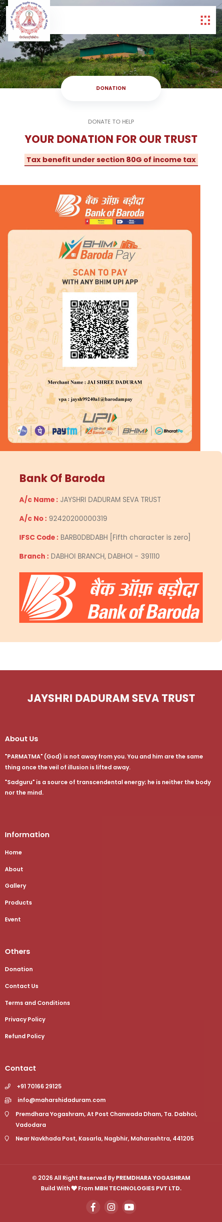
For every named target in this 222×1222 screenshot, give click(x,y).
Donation (19, 969)
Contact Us (21, 986)
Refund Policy (24, 1036)
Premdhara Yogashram (153, 1178)
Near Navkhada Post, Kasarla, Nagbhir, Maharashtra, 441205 (105, 1139)
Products (18, 903)
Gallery (15, 886)
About (14, 869)
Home (13, 852)
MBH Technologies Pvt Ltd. (138, 1188)
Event (13, 919)
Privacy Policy (25, 1019)
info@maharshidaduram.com (62, 1100)
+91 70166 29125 (39, 1086)
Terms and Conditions (37, 1003)
